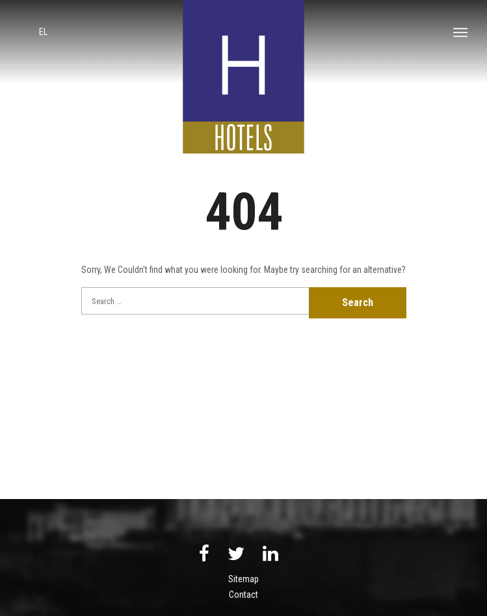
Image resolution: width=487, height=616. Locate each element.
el (43, 32)
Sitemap (243, 579)
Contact (243, 594)
